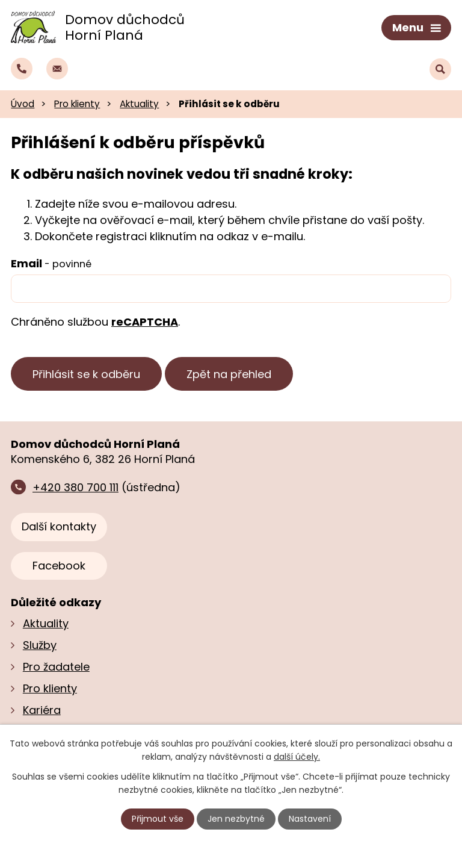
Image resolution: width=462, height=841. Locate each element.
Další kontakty (59, 526)
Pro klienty (77, 104)
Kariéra (42, 710)
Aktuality (139, 104)
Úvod (22, 104)
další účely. (297, 757)
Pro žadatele (56, 666)
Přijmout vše (157, 819)
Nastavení (310, 819)
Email (51, 263)
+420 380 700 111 (75, 487)
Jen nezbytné (236, 819)
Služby (40, 645)
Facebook (58, 565)
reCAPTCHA (144, 321)
